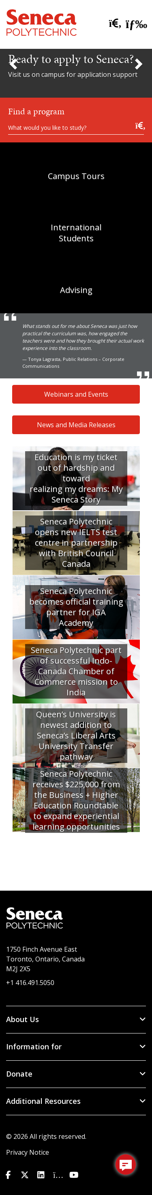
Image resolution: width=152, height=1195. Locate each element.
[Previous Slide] (14, 63)
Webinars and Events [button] (76, 394)
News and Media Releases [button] (76, 424)
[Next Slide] (138, 63)
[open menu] (134, 22)
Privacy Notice (27, 1152)
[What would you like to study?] (76, 127)
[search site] (113, 23)
